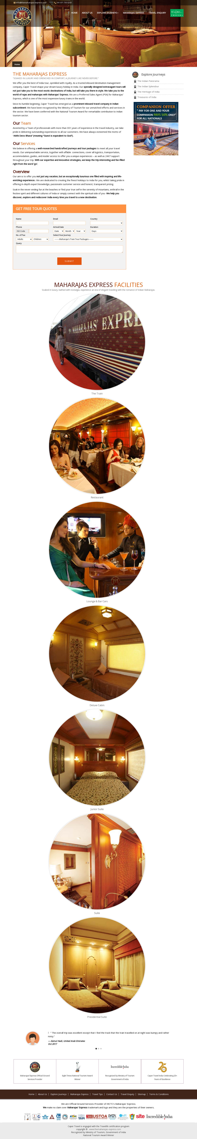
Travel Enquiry (157, 12)
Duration (94, 227)
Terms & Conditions (159, 1094)
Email (55, 218)
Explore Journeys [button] (107, 12)
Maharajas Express (133, 12)
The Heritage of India (148, 91)
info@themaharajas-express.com (31, 2)
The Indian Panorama (148, 80)
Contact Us (111, 1094)
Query (19, 243)
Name (18, 218)
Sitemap (142, 1094)
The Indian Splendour (148, 86)
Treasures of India (146, 97)
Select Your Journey (62, 235)
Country (93, 218)
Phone (19, 227)
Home (74, 12)
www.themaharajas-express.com (105, 1129)
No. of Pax (20, 235)
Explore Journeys (59, 1094)
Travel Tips (97, 1094)
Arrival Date (58, 227)
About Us (87, 12)
